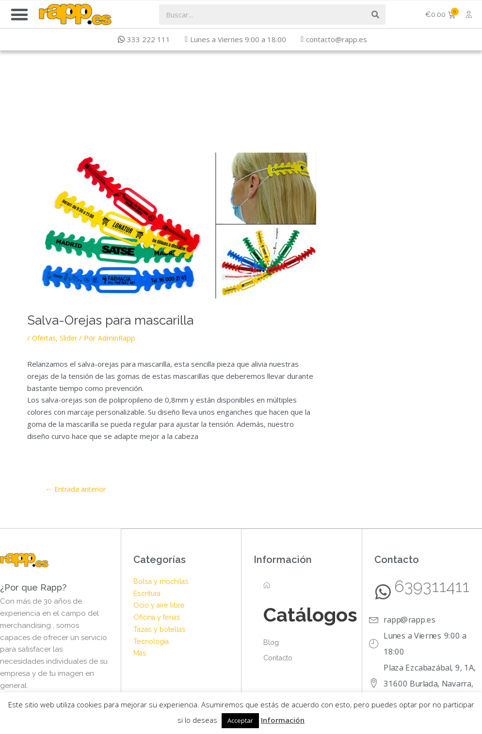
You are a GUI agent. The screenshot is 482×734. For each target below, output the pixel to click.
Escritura (148, 593)
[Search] (375, 14)
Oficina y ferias (158, 617)
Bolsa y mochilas (162, 581)
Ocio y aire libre (160, 605)
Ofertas (45, 338)
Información (283, 720)
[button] (19, 14)
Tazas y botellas (161, 629)
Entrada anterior (78, 489)
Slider (71, 338)
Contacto (279, 658)
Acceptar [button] (240, 720)
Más (140, 653)
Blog (271, 643)
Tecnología (152, 641)
